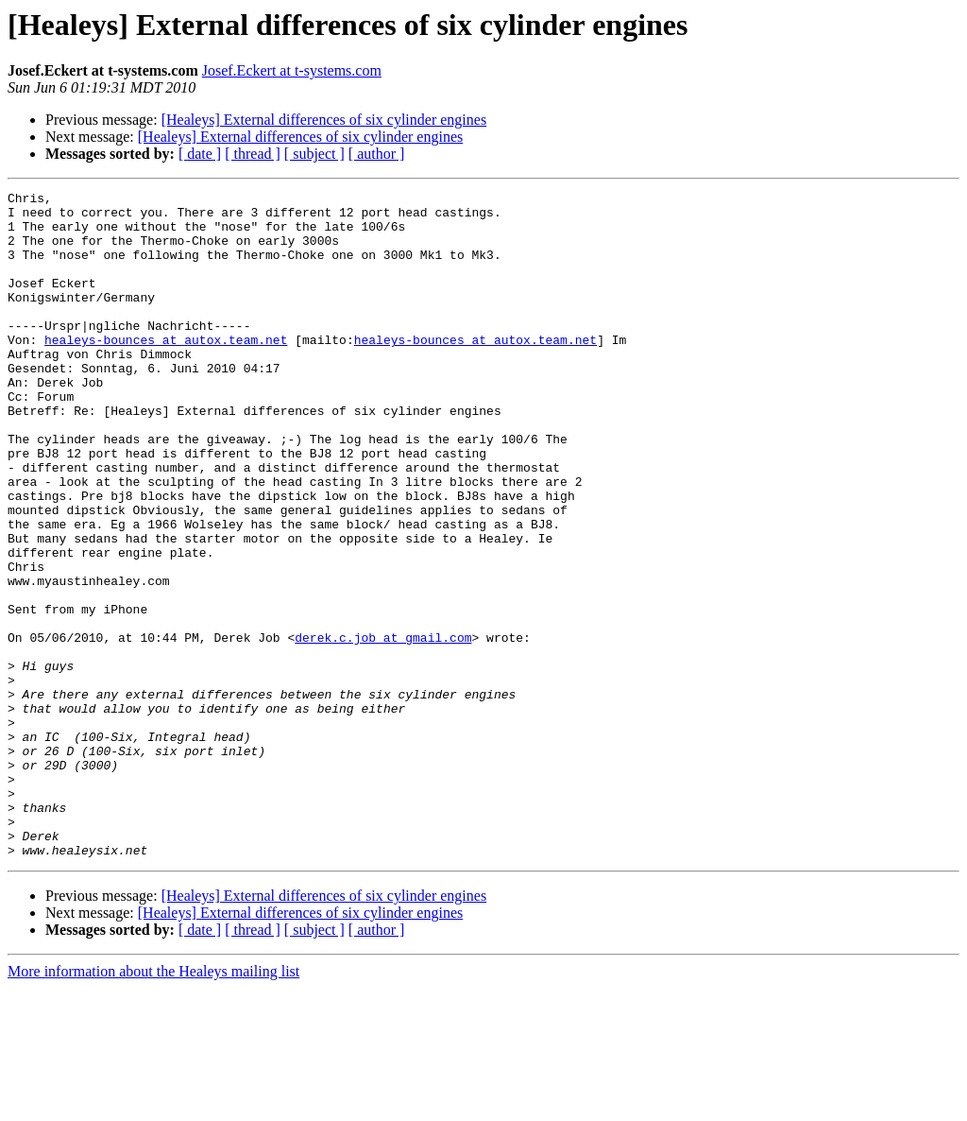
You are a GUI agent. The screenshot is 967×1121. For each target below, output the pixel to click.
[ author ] (376, 154)
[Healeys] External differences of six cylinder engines (323, 120)
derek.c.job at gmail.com (383, 727)
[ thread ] (252, 154)
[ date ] (199, 154)
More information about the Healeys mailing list (153, 1104)
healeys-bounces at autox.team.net (165, 370)
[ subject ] (314, 154)
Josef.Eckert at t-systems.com (292, 70)
